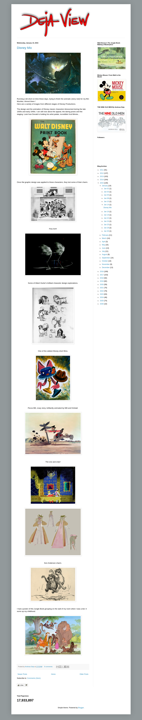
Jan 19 (106, 215)
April (104, 242)
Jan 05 (106, 195)
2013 (102, 176)
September (106, 258)
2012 (102, 173)
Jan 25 (106, 225)
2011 (102, 170)
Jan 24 (106, 221)
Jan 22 (106, 218)
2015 (102, 183)
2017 (102, 275)
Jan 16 (106, 212)
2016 (102, 271)
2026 (102, 304)
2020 (102, 284)
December (106, 267)
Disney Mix (24, 48)
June (104, 248)
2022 (102, 291)
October (105, 261)
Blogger (81, 708)
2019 (102, 281)
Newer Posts (22, 674)
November (106, 264)
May (104, 245)
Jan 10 (106, 201)
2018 (102, 278)
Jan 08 (106, 198)
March (104, 238)
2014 (102, 180)
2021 (102, 288)
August (105, 254)
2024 (102, 297)
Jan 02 (106, 189)
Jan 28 (106, 228)
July (103, 251)
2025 (102, 301)
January (105, 186)
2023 (102, 294)
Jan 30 (106, 231)
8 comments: (48, 666)
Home (53, 674)
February (105, 235)
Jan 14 (106, 205)
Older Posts (84, 674)
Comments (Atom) (33, 678)
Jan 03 (106, 192)
